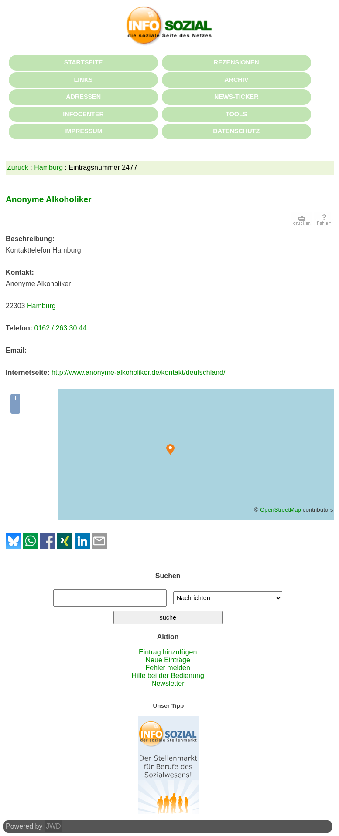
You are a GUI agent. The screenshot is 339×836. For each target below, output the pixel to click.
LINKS (83, 79)
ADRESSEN (83, 96)
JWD (53, 826)
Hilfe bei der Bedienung (168, 675)
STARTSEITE (83, 62)
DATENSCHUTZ (236, 131)
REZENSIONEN (236, 62)
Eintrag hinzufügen (168, 652)
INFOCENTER (83, 114)
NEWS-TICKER (236, 96)
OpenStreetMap (280, 509)
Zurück (17, 167)
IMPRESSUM (84, 131)
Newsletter (168, 683)
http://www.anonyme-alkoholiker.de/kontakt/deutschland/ (138, 372)
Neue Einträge (168, 660)
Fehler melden (168, 667)
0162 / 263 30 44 (60, 328)
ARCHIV (236, 79)
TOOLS (236, 114)
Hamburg (48, 167)
